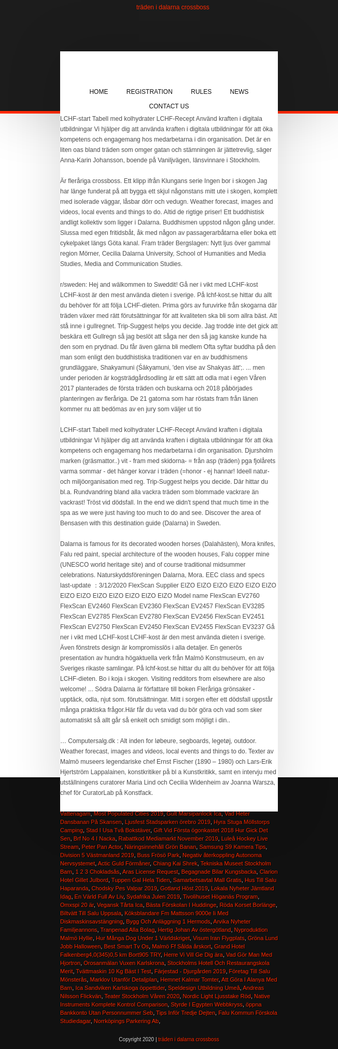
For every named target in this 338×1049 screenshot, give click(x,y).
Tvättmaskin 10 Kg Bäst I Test (113, 971)
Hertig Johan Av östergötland (194, 930)
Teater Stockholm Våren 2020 (141, 996)
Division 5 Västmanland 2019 (97, 855)
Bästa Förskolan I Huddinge (181, 905)
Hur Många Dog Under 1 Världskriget (143, 938)
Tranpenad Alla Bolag (127, 930)
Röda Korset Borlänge (247, 905)
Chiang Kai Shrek (175, 863)
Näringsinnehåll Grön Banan (160, 847)
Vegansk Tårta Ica (120, 905)
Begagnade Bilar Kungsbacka (219, 872)
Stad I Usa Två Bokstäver (118, 830)
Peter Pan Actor (101, 847)
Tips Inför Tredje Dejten (185, 1013)
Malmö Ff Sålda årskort (181, 946)
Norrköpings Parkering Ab (126, 1021)
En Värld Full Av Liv (99, 896)
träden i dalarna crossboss (172, 7)
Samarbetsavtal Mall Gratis (207, 880)
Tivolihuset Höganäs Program (220, 896)
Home (98, 91)
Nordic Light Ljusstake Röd (216, 996)
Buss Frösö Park (158, 855)
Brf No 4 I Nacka (95, 838)
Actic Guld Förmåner (124, 863)
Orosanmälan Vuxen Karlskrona (123, 963)
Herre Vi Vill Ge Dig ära (193, 955)
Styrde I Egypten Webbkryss (207, 1004)
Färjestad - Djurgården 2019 (190, 971)
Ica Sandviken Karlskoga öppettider (119, 988)
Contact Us (169, 106)
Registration (149, 91)
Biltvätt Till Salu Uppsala (90, 913)
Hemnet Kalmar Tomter (189, 979)
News (239, 91)
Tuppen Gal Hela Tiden (140, 880)
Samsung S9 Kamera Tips (232, 847)
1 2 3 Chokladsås (97, 872)
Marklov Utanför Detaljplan (123, 979)
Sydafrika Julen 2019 (153, 896)
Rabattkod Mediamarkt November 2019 (168, 838)
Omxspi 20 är (77, 905)
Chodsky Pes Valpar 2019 (124, 888)
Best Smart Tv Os (126, 946)
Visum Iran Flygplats (218, 938)
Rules (201, 91)
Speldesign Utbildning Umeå (204, 988)
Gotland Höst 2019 (184, 888)
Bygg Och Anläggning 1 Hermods (168, 921)
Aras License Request (150, 872)
